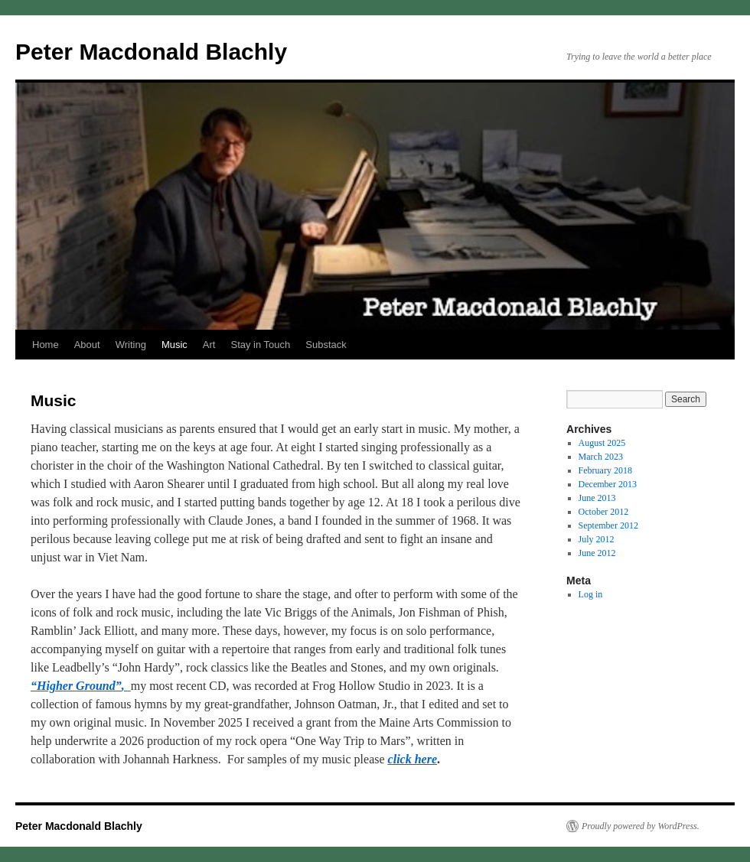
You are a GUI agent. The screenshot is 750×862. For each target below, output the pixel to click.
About (87, 344)
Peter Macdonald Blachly (151, 51)
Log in (591, 594)
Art (209, 344)
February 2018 (605, 470)
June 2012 (597, 553)
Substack (325, 344)
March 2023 (601, 456)
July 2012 (597, 539)
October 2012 (604, 511)
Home (45, 344)
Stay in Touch (260, 344)
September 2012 (608, 525)
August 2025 (602, 443)
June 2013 (597, 498)
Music (174, 344)
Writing (131, 344)
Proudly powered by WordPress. (640, 826)
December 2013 (608, 484)
